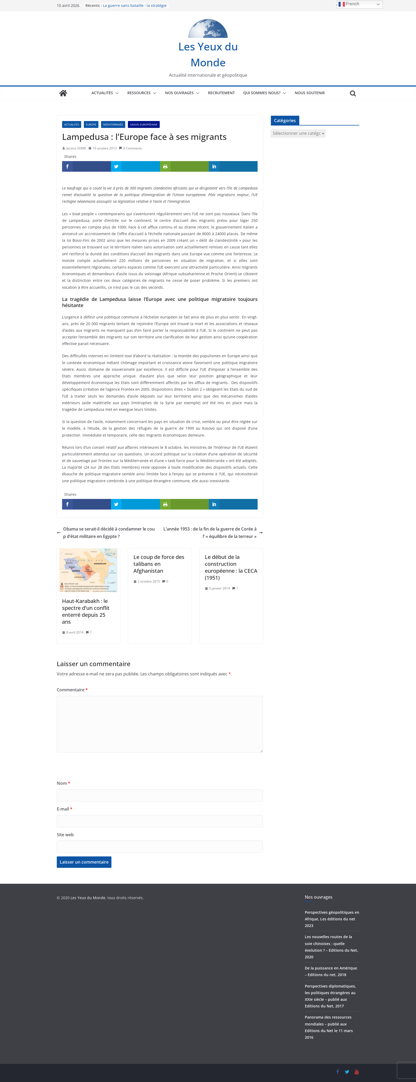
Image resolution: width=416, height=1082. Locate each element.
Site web (65, 835)
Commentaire (72, 690)
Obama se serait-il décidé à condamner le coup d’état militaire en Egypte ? (106, 533)
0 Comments (130, 148)
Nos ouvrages (179, 92)
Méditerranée (113, 124)
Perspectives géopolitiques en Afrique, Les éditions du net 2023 (332, 919)
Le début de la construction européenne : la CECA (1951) (231, 567)
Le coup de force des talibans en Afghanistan (158, 563)
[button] (116, 93)
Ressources (139, 92)
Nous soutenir (310, 92)
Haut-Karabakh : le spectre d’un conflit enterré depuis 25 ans (86, 611)
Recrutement (221, 92)
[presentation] (97, 769)
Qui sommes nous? (261, 92)
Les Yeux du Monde (88, 897)
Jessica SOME (76, 148)
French (349, 4)
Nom (63, 783)
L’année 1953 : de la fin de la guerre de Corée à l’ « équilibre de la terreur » (213, 533)
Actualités (102, 92)
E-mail (64, 809)
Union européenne (144, 124)
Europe (91, 124)
